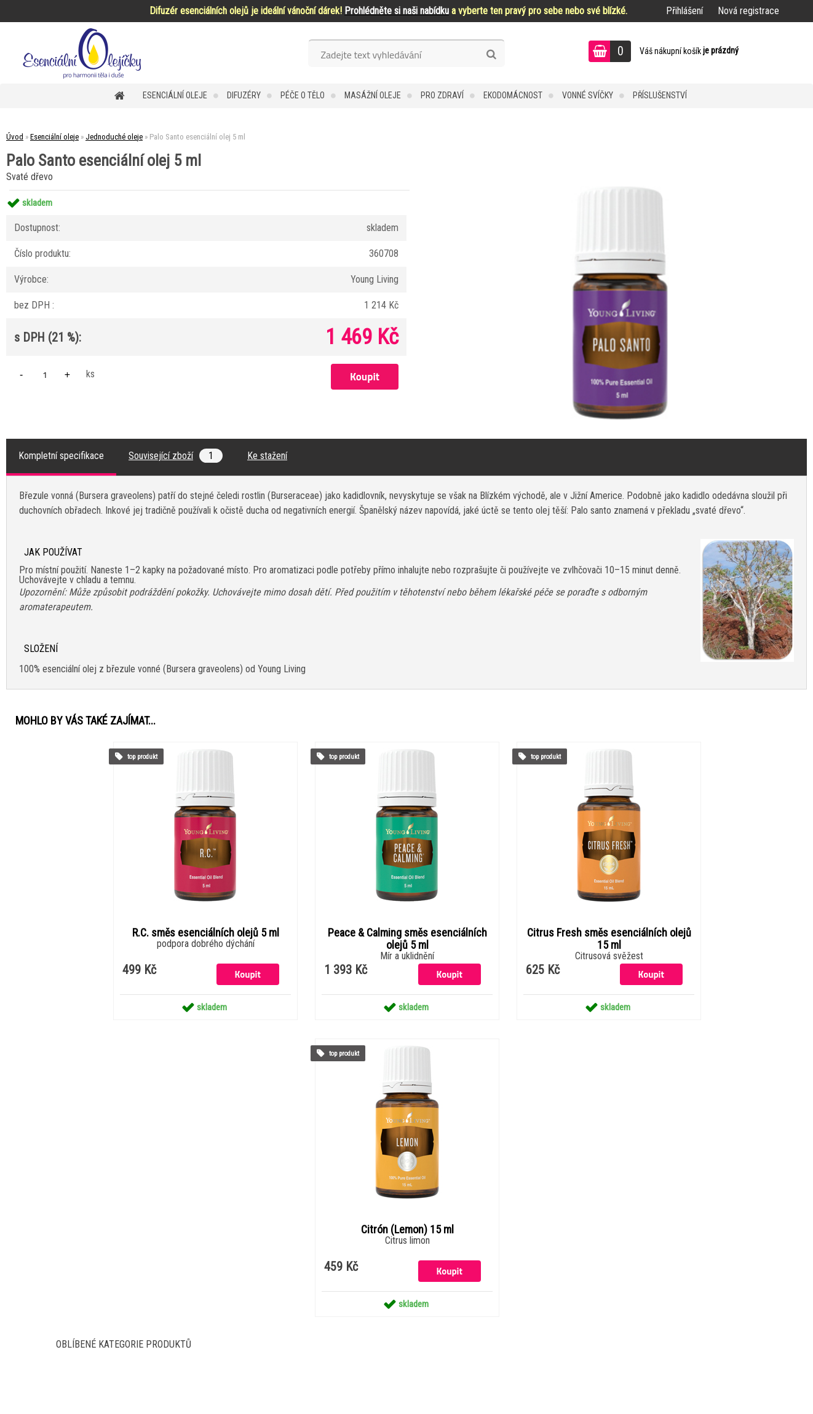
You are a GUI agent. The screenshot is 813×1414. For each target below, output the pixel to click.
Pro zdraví (442, 95)
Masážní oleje (372, 95)
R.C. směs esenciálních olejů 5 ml (205, 933)
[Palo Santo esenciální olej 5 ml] (620, 190)
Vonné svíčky (587, 95)
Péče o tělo (302, 95)
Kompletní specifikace (61, 456)
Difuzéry (244, 95)
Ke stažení (267, 456)
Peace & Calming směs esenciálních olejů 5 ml (407, 939)
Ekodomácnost (512, 95)
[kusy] (45, 374)
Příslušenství (660, 95)
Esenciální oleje (175, 95)
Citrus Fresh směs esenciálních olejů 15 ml (609, 939)
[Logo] (84, 53)
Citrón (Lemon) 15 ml (407, 1230)
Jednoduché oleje (114, 136)
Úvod (14, 136)
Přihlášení (684, 11)
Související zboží (176, 456)
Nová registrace (748, 11)
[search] (491, 54)
